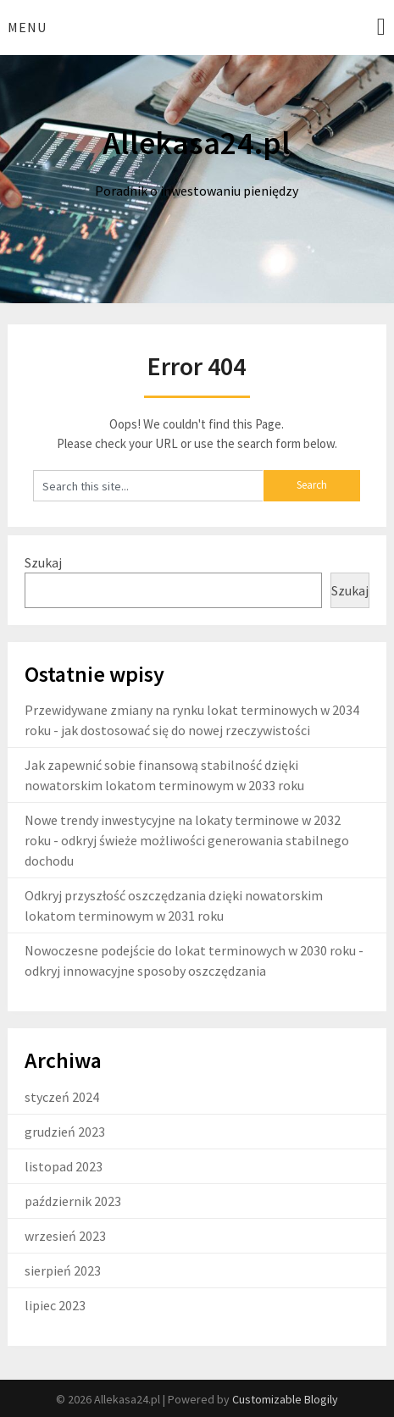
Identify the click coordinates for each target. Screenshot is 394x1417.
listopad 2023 (64, 1166)
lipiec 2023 (55, 1305)
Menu (27, 27)
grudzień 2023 (65, 1131)
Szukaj (43, 562)
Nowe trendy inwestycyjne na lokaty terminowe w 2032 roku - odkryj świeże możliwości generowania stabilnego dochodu (187, 840)
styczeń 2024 (62, 1096)
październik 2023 (73, 1201)
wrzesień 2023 (65, 1235)
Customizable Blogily (285, 1399)
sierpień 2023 (63, 1270)
